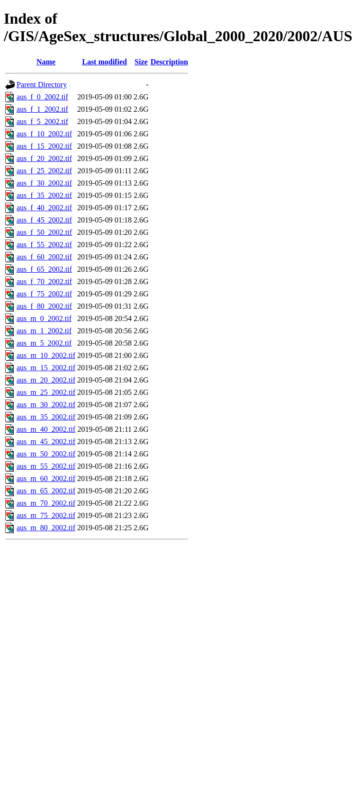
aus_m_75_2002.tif (46, 515)
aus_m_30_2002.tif (46, 405)
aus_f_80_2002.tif (44, 306)
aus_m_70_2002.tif (46, 503)
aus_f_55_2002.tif (44, 245)
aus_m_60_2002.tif (46, 478)
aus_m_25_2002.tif (46, 392)
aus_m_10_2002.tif (46, 355)
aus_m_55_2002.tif (46, 466)
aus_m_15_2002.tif (46, 368)
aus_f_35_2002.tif (44, 195)
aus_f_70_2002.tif (44, 281)
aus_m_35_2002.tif (46, 417)
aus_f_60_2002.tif (44, 257)
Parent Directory (42, 84)
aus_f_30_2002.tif (44, 183)
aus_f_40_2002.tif (44, 208)
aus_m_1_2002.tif (44, 331)
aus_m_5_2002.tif (44, 343)
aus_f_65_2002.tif (44, 269)
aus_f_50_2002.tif (44, 232)
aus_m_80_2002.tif (46, 528)
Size (141, 62)
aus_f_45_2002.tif (44, 220)
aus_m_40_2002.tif (46, 429)
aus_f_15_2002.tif (44, 146)
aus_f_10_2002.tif (44, 134)
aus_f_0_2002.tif (42, 97)
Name (45, 62)
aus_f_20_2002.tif (44, 158)
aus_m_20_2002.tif (46, 380)
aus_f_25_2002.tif (44, 171)
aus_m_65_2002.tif (46, 491)
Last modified (104, 62)
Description (169, 62)
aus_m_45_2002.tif (46, 441)
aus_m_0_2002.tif (44, 318)
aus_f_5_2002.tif (42, 121)
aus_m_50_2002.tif (46, 454)
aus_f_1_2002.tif (42, 109)
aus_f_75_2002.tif (44, 294)
